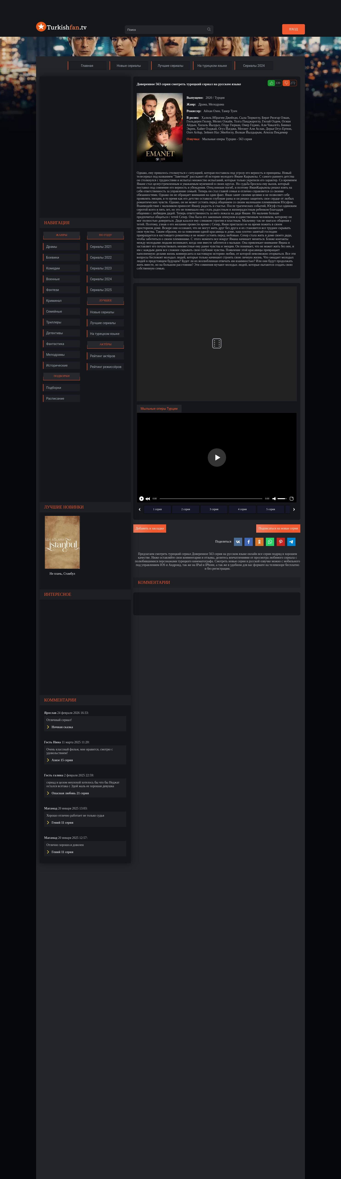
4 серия (242, 509)
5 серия (270, 509)
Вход (293, 29)
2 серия (185, 509)
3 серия (214, 509)
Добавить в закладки (150, 528)
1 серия (157, 509)
